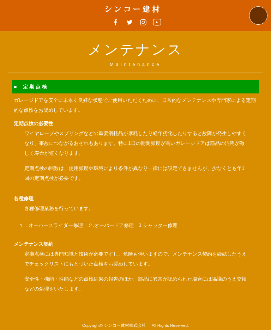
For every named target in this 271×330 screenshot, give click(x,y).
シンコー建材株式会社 (127, 325)
